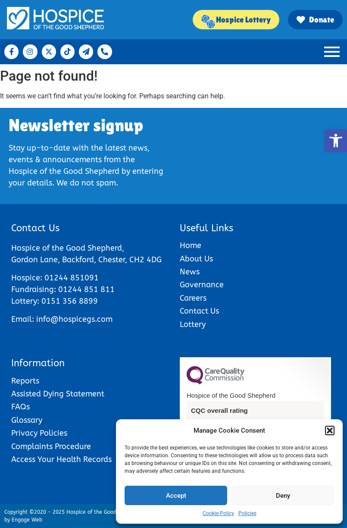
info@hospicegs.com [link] (74, 319)
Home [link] (190, 245)
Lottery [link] (193, 324)
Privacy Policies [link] (39, 433)
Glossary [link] (26, 420)
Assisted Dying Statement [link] (57, 394)
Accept (176, 496)
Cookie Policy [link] (218, 513)
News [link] (190, 272)
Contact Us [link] (199, 311)
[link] (336, 140)
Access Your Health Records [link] (61, 459)
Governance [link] (202, 284)
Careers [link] (193, 298)
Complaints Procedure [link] (51, 446)
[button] (329, 430)
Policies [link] (247, 513)
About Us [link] (196, 259)
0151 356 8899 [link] (69, 301)
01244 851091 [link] (71, 278)
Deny (283, 496)
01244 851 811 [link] (86, 289)
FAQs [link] (20, 407)
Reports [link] (25, 381)
